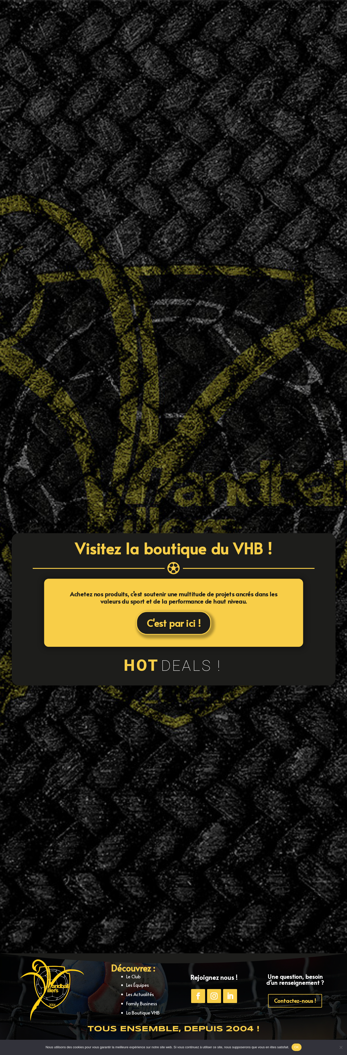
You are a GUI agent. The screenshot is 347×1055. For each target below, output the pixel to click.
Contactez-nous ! (295, 1000)
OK (296, 1047)
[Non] (340, 1047)
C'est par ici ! (173, 622)
